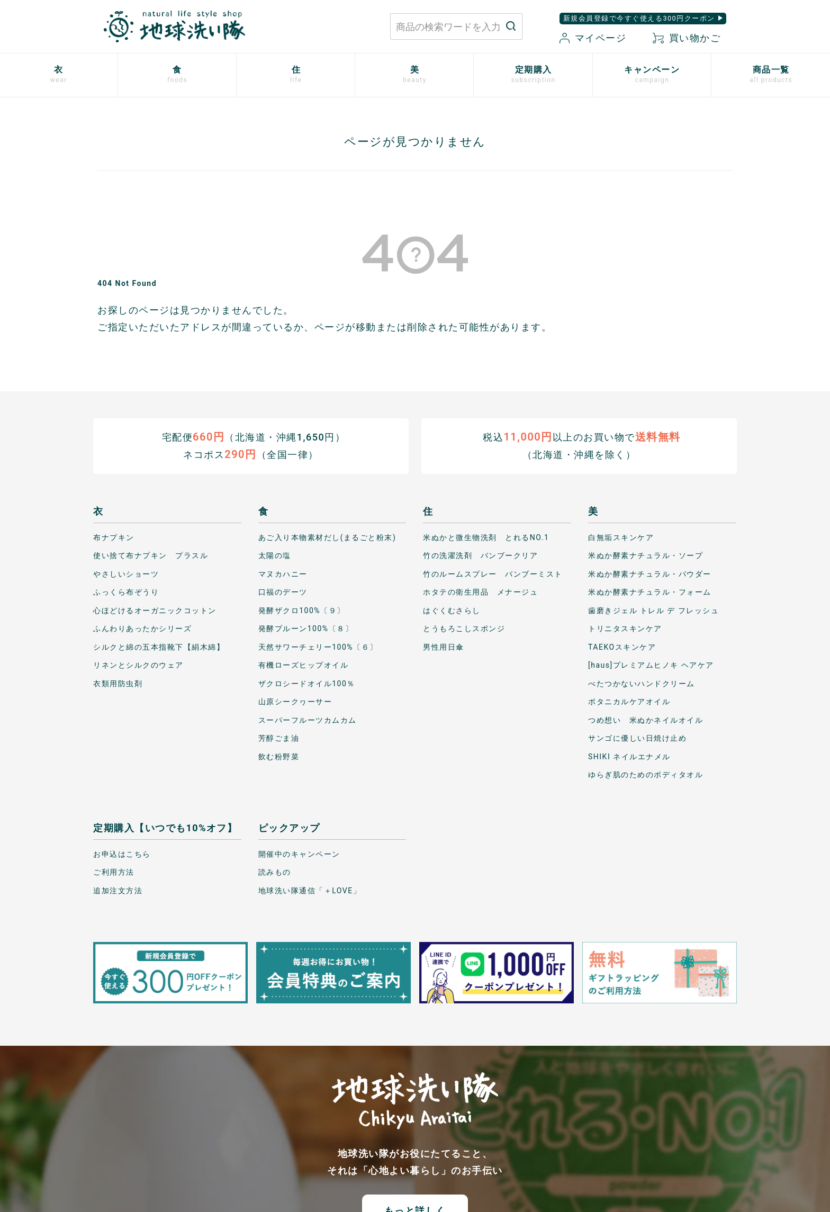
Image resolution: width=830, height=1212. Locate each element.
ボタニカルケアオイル (629, 701)
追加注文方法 (117, 890)
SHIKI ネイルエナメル (629, 756)
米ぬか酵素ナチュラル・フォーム (649, 592)
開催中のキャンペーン (299, 854)
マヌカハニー (283, 574)
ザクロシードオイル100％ (306, 683)
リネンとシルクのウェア (138, 665)
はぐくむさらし (452, 610)
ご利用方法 (113, 872)
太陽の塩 (274, 555)
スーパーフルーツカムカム (307, 720)
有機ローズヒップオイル (303, 665)
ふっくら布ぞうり (126, 592)
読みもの (274, 872)
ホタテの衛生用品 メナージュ (480, 592)
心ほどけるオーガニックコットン (154, 610)
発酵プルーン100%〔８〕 (305, 628)
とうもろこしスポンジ (464, 628)
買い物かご (686, 37)
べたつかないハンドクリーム (641, 683)
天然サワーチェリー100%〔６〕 (318, 647)
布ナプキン (113, 537)
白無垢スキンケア (621, 537)
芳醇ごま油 (279, 738)
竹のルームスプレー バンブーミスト (493, 574)
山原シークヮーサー (295, 701)
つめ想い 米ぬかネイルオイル (645, 720)
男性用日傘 (443, 647)
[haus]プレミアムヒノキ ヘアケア (651, 665)
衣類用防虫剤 (117, 683)
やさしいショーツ (126, 574)
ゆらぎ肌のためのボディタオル (645, 774)
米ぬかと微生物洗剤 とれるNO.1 (486, 537)
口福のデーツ (283, 592)
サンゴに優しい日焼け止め (637, 738)
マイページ (593, 37)
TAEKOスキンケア (622, 647)
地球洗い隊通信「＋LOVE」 (309, 890)
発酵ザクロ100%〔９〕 (301, 610)
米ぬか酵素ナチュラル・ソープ (645, 555)
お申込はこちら (122, 854)
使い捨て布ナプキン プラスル (150, 555)
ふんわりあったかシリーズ (142, 628)
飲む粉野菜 (279, 756)
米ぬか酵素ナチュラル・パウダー (649, 574)
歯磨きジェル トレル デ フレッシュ (653, 610)
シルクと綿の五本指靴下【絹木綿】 (158, 647)
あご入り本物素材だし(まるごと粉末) (327, 537)
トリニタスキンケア (625, 628)
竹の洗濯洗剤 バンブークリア (480, 555)
